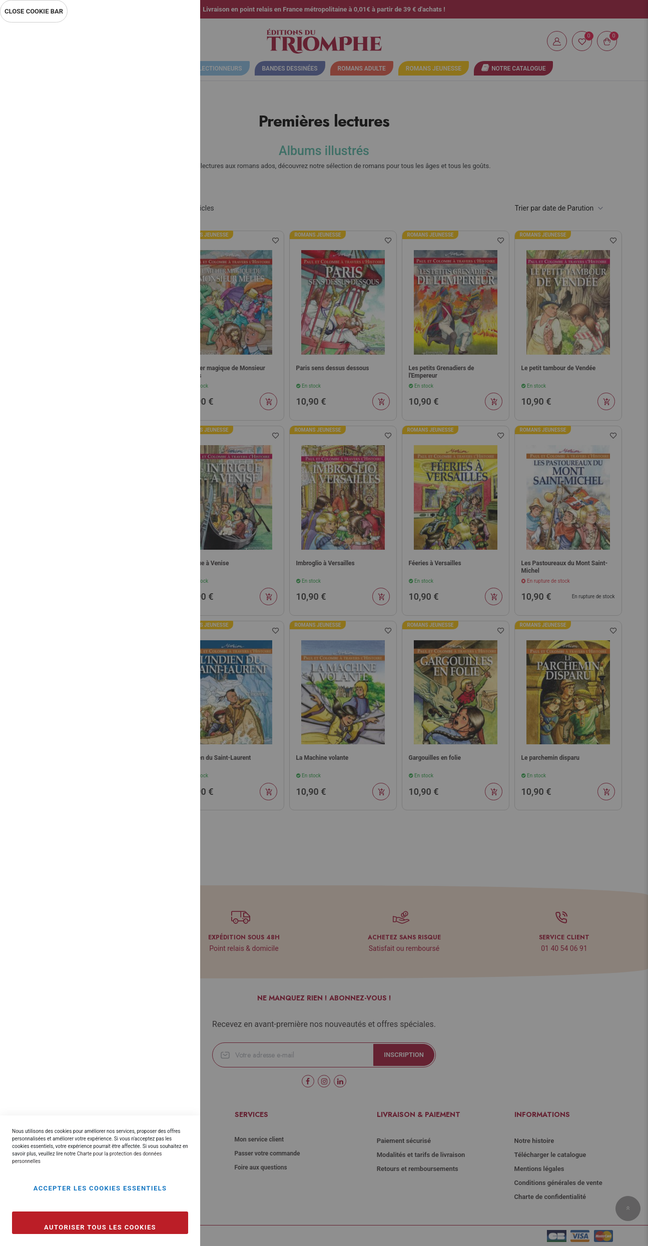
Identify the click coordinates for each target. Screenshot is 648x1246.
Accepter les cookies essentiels (100, 1188)
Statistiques (172, 161)
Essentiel (172, 42)
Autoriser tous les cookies (100, 1227)
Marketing (172, 269)
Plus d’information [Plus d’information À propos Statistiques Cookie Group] (159, 226)
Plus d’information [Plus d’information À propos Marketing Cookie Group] (159, 334)
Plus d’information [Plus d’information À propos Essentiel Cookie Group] (159, 118)
